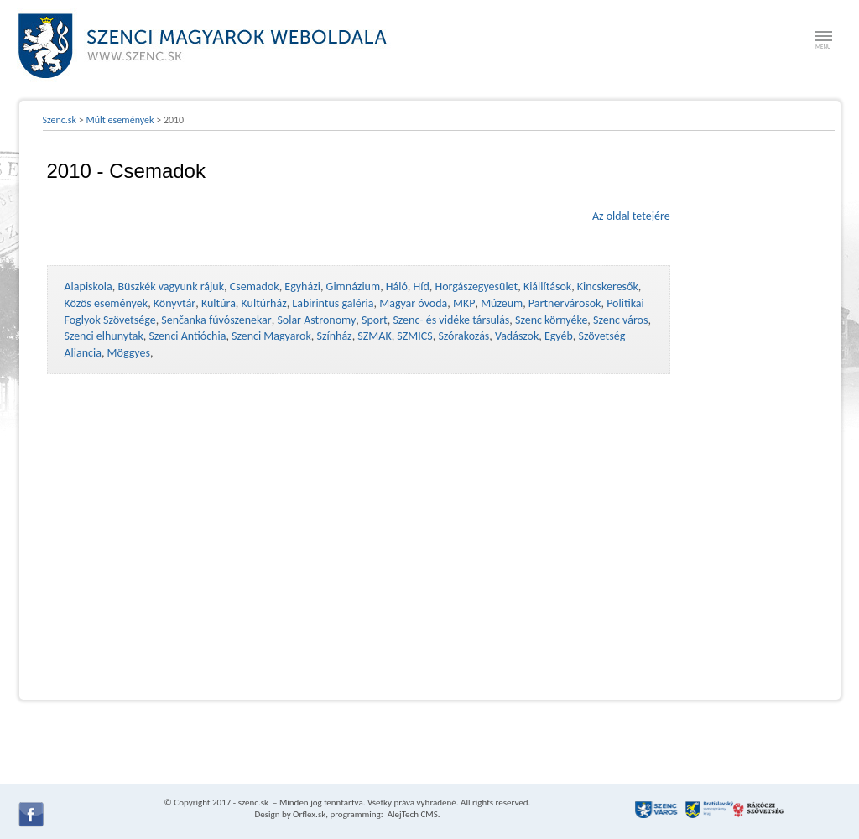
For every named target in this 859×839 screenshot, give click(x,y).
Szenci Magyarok (271, 336)
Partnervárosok (564, 303)
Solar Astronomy (316, 320)
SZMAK (374, 336)
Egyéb (558, 336)
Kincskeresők (607, 286)
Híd (422, 286)
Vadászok (517, 336)
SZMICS (414, 336)
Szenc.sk (60, 120)
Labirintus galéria (332, 303)
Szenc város (620, 320)
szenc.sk (253, 802)
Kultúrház (264, 303)
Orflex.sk (309, 814)
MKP (464, 303)
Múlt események (120, 120)
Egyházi (302, 286)
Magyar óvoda (413, 303)
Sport (375, 320)
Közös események (106, 303)
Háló (397, 286)
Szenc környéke (551, 320)
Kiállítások (547, 286)
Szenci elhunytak (104, 336)
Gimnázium (353, 286)
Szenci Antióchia (187, 336)
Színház (334, 336)
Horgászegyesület (476, 286)
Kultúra (218, 303)
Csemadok (254, 286)
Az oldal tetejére (631, 216)
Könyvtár (174, 303)
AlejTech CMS (411, 814)
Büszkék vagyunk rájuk (170, 286)
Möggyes (128, 353)
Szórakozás (463, 336)
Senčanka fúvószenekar (216, 320)
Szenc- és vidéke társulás (451, 320)
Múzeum (502, 303)
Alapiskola (88, 286)
